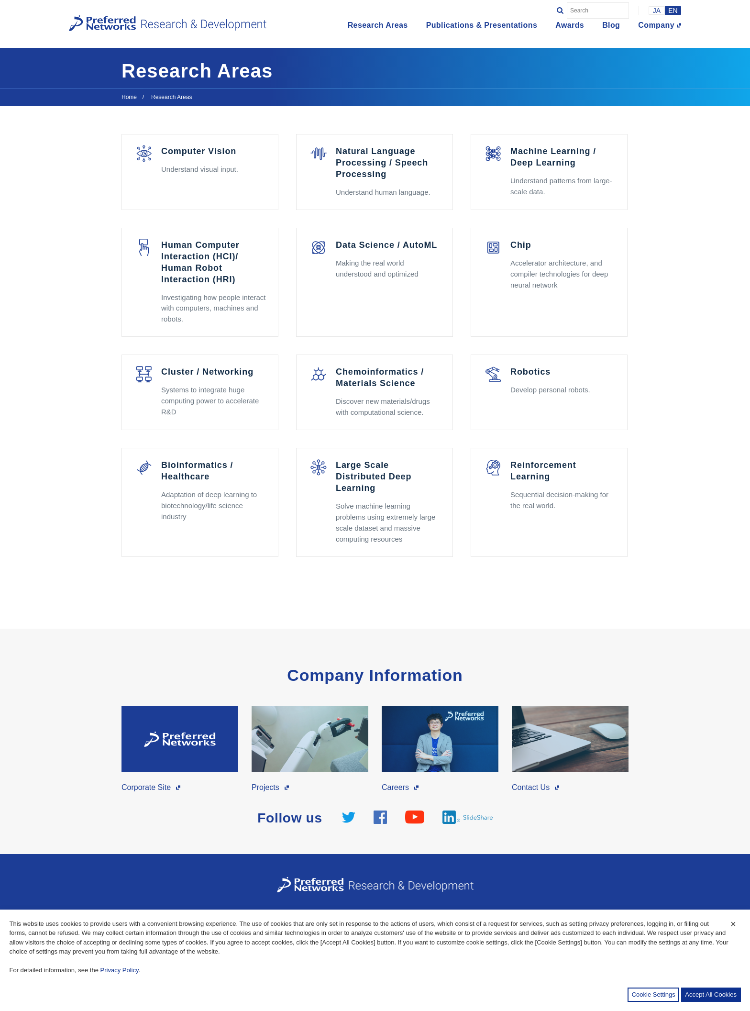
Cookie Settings (653, 994)
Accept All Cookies (711, 994)
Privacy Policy (119, 970)
